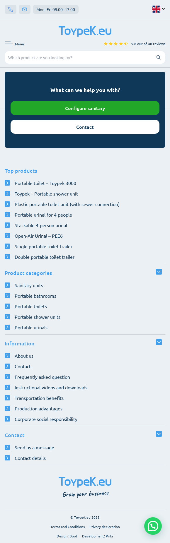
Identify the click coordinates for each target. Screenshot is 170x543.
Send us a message (34, 447)
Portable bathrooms (35, 296)
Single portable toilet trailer (43, 246)
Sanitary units (29, 285)
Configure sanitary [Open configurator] (85, 108)
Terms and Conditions (67, 526)
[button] (153, 526)
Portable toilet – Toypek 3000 (45, 183)
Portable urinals (31, 327)
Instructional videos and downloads (51, 387)
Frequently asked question (42, 377)
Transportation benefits (39, 398)
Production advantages (38, 408)
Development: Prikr (97, 536)
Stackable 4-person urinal (41, 225)
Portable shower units (37, 317)
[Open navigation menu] (14, 44)
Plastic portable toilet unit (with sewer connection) (67, 204)
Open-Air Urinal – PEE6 (39, 236)
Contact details (30, 458)
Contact (85, 127)
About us (24, 356)
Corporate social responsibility (46, 419)
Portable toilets (31, 306)
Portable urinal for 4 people (43, 214)
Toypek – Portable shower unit (46, 193)
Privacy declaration (104, 526)
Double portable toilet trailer (44, 257)
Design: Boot (67, 536)
